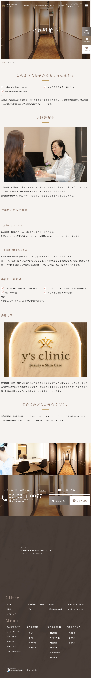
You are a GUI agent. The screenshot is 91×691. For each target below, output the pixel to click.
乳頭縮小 (72, 656)
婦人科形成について (13, 640)
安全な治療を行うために (36, 617)
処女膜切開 (32, 661)
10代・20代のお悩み (14, 665)
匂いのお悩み (33, 656)
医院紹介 (63, 5)
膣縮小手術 (53, 661)
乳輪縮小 (72, 651)
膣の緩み (32, 651)
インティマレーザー (13, 645)
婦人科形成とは (28, 5)
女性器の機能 (32, 640)
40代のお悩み (11, 655)
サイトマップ (11, 627)
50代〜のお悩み (12, 650)
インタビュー (56, 5)
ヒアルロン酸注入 (56, 666)
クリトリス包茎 (55, 651)
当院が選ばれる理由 (55, 622)
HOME (3, 62)
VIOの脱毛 (53, 671)
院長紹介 (52, 617)
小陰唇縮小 (53, 646)
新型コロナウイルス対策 (76, 617)
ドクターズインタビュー (76, 622)
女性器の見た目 (54, 640)
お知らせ (31, 622)
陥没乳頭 (72, 646)
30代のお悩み (11, 660)
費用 (51, 5)
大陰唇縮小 (53, 656)
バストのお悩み (73, 640)
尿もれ (31, 646)
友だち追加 (81, 500)
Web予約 (60, 500)
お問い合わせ (70, 490)
